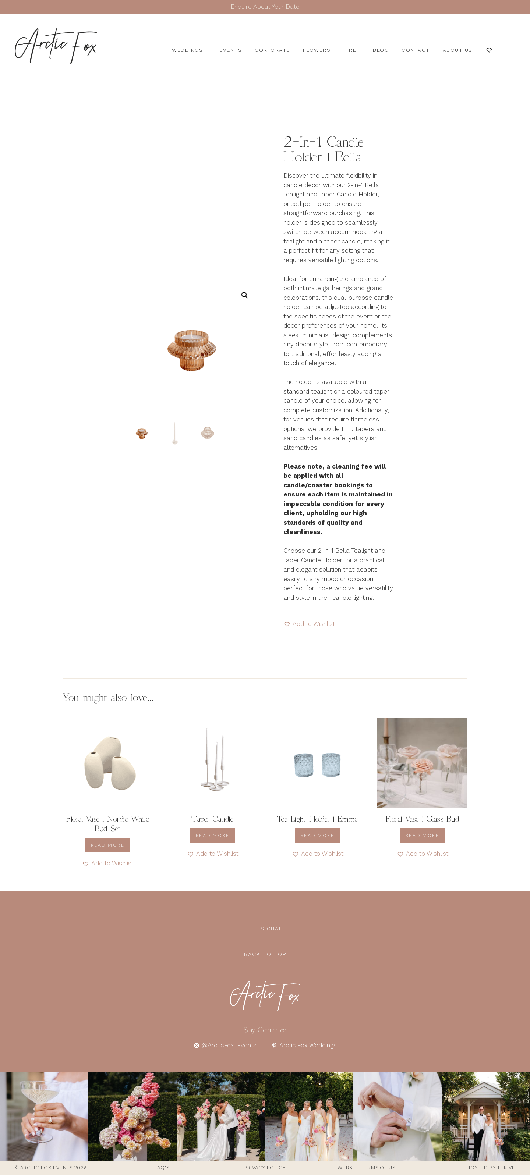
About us (458, 50)
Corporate (272, 50)
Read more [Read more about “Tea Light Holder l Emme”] (318, 835)
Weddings (189, 50)
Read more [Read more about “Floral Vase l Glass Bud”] (422, 835)
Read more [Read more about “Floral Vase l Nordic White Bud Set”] (108, 845)
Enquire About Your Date (265, 6)
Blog (381, 50)
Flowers (317, 50)
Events (230, 50)
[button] (244, 295)
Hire (351, 50)
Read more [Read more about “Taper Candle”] (213, 835)
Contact (416, 50)
